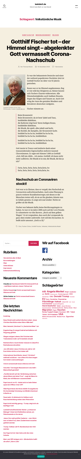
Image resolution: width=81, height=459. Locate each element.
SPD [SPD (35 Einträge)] (68, 312)
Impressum (7, 268)
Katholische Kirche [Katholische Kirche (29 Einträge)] (57, 308)
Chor (19, 226)
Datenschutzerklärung (11, 271)
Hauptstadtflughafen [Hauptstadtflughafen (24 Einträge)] (58, 303)
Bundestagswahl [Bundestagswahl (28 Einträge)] (63, 294)
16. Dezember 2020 (43, 67)
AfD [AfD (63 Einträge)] (44, 291)
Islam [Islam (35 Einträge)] (59, 306)
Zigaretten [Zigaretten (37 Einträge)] (70, 316)
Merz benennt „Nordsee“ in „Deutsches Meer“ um (21, 326)
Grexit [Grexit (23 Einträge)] (73, 302)
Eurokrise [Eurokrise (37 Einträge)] (53, 299)
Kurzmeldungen (9, 260)
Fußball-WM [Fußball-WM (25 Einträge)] (65, 302)
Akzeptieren (41, 456)
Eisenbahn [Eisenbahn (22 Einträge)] (72, 296)
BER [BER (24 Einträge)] (43, 294)
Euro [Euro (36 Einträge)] (47, 299)
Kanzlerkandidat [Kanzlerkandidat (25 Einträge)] (46, 308)
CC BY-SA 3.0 (20, 109)
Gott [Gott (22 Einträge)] (70, 302)
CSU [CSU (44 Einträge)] (51, 296)
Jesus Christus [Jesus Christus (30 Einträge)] (66, 306)
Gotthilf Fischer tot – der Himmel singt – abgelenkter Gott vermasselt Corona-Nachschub (40, 50)
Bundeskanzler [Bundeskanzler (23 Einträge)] (54, 294)
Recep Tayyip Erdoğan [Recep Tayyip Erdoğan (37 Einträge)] (50, 312)
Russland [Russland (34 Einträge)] (62, 312)
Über (5, 263)
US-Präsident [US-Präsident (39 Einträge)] (53, 314)
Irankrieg (6, 316)
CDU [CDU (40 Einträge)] (71, 294)
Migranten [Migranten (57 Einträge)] (47, 310)
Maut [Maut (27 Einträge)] (75, 308)
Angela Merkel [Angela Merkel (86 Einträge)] (55, 291)
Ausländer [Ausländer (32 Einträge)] (72, 292)
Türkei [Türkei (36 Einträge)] (44, 314)
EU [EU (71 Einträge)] (43, 299)
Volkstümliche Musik (54, 226)
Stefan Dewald (8, 290)
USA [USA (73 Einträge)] (61, 314)
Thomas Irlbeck (28, 67)
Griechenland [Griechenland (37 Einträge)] (47, 304)
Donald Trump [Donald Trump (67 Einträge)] (61, 296)
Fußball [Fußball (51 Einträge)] (58, 301)
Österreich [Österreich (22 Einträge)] (44, 318)
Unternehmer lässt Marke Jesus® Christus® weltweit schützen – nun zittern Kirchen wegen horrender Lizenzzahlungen (20, 357)
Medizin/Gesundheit (43, 35)
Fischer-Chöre (26, 226)
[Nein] (79, 454)
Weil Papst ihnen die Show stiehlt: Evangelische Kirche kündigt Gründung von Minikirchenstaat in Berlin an (20, 391)
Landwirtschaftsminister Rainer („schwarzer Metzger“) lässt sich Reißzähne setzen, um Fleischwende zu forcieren (19, 412)
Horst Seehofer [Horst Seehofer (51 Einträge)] (49, 306)
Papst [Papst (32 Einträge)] (55, 310)
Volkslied (44, 226)
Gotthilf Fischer (36, 226)
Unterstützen (8, 265)
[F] (60, 250)
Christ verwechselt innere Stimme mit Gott (19, 364)
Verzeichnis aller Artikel (12, 258)
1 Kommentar (59, 67)
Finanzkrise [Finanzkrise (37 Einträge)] (62, 299)
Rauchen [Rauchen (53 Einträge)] (61, 310)
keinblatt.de (40, 4)
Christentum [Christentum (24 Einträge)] (45, 296)
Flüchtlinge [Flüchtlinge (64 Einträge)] (48, 301)
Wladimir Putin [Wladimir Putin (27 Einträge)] (61, 316)
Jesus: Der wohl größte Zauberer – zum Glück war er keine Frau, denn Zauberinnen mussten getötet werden (20, 420)
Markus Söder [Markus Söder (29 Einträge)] (68, 308)
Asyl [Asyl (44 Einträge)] (67, 292)
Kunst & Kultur (28, 35)
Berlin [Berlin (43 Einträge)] (47, 294)
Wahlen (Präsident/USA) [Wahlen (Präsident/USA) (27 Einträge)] (49, 316)
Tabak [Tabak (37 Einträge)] (72, 312)
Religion (55, 35)
